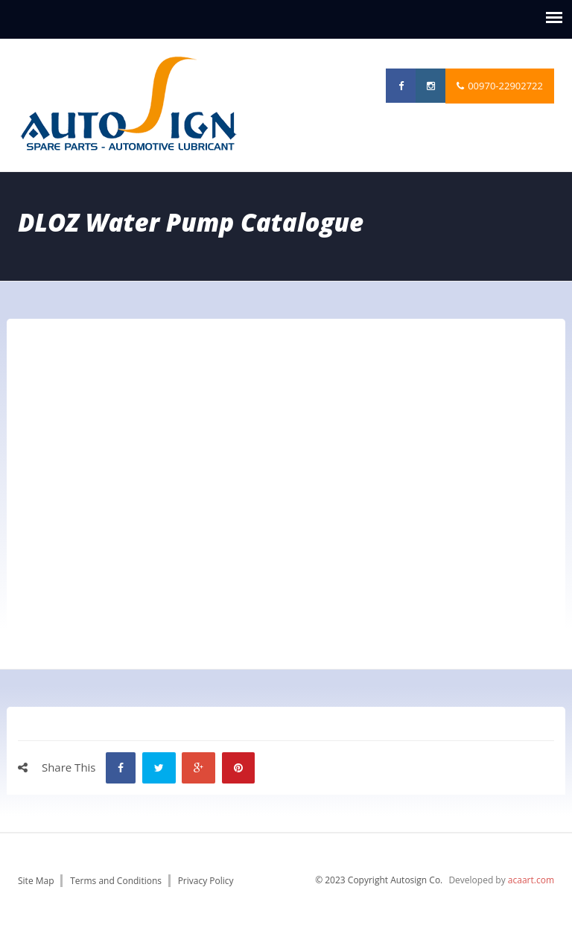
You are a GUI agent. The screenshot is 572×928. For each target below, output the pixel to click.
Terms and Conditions (116, 880)
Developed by (501, 880)
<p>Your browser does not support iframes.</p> (286, 481)
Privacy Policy (206, 880)
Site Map (36, 880)
